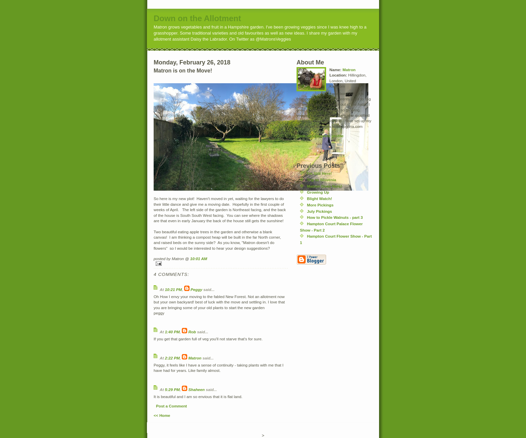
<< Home (162, 415)
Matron (195, 358)
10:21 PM (173, 289)
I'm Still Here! (319, 173)
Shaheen (197, 389)
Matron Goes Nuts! (324, 186)
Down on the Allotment (197, 18)
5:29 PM (172, 389)
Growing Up (318, 192)
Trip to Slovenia (321, 180)
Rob (192, 332)
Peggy (196, 289)
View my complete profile (320, 136)
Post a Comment (171, 406)
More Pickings (320, 205)
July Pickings (319, 211)
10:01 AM (198, 258)
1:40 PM (172, 332)
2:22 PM (172, 358)
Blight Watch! (319, 198)
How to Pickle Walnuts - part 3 (335, 217)
